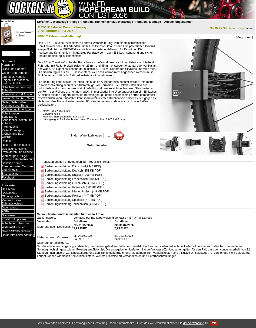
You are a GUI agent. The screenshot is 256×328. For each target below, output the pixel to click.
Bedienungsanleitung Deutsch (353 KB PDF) (73, 170)
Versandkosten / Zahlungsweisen (12, 202)
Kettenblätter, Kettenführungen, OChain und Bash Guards (13, 132)
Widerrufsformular (13, 227)
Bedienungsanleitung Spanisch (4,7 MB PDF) (73, 199)
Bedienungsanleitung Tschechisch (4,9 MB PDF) (75, 204)
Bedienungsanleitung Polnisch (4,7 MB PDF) (73, 195)
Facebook (8, 177)
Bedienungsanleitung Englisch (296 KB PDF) (73, 174)
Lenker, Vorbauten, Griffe (18, 98)
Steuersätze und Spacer (17, 94)
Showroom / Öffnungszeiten (11, 195)
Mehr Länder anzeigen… (53, 242)
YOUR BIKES (10, 65)
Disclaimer (8, 215)
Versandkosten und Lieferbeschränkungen (149, 256)
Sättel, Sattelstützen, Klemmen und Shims (15, 104)
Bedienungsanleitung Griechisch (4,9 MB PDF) (74, 183)
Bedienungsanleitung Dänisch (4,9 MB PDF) (73, 166)
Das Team (8, 189)
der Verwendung (193, 323)
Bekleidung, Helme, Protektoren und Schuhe (17, 150)
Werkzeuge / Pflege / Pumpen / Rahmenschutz (18, 157)
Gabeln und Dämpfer (15, 73)
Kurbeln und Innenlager (17, 109)
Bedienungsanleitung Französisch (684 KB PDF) (75, 179)
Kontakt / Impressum (15, 219)
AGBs (5, 211)
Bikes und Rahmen (14, 69)
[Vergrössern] (244, 37)
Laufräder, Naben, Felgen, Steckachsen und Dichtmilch (15, 80)
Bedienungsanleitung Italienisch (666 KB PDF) (74, 187)
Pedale (6, 141)
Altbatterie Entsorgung (16, 223)
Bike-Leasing (10, 173)
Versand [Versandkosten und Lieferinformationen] (249, 28)
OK (214, 323)
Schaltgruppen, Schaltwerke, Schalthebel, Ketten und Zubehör (17, 118)
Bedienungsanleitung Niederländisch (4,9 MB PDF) (77, 191)
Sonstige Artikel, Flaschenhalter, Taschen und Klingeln (17, 166)
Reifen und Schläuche (16, 144)
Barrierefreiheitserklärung (18, 235)
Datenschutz (10, 207)
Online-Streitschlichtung (17, 231)
